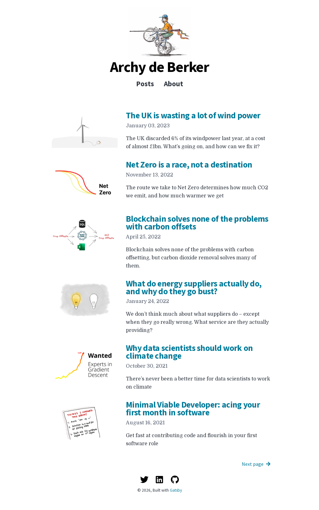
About (173, 83)
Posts (145, 83)
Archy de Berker (159, 66)
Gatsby (176, 490)
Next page (256, 464)
